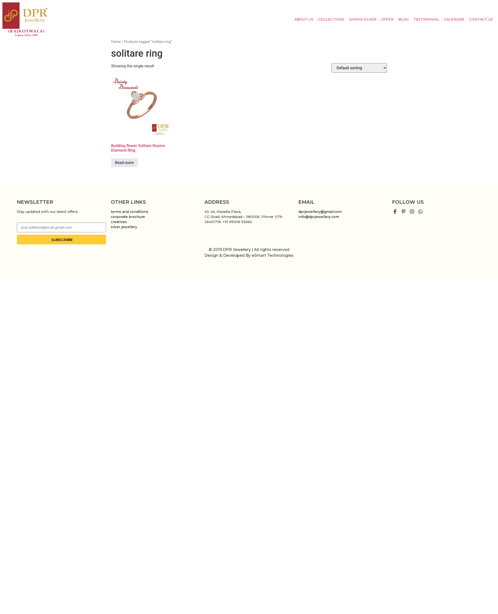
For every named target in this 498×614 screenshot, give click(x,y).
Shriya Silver (362, 19)
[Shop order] (359, 68)
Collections (331, 19)
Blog (403, 19)
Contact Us (481, 19)
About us (303, 19)
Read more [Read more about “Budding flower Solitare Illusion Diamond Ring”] (124, 162)
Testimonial (426, 19)
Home (116, 41)
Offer (387, 19)
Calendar (454, 19)
